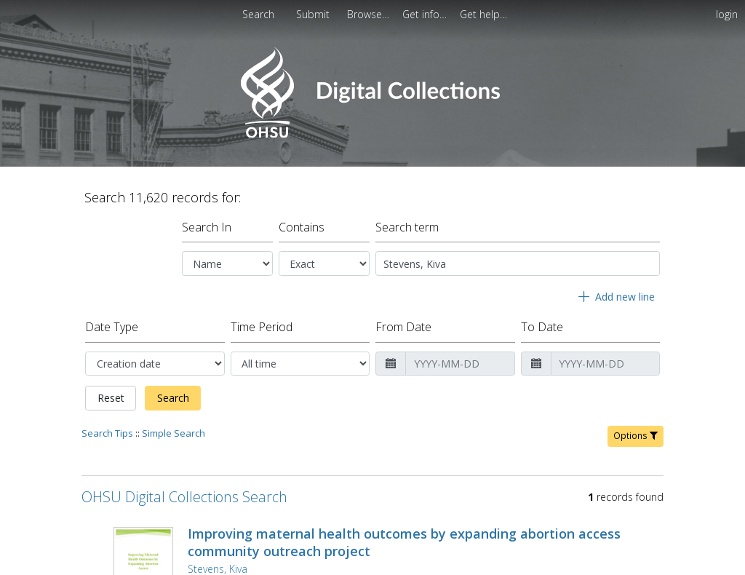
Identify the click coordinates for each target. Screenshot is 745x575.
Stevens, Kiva (217, 563)
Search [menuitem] (258, 14)
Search (173, 392)
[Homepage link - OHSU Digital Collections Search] (372, 134)
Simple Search (173, 427)
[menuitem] (314, 14)
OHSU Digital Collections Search (184, 491)
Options (635, 430)
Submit (314, 14)
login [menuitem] (727, 14)
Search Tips (107, 427)
